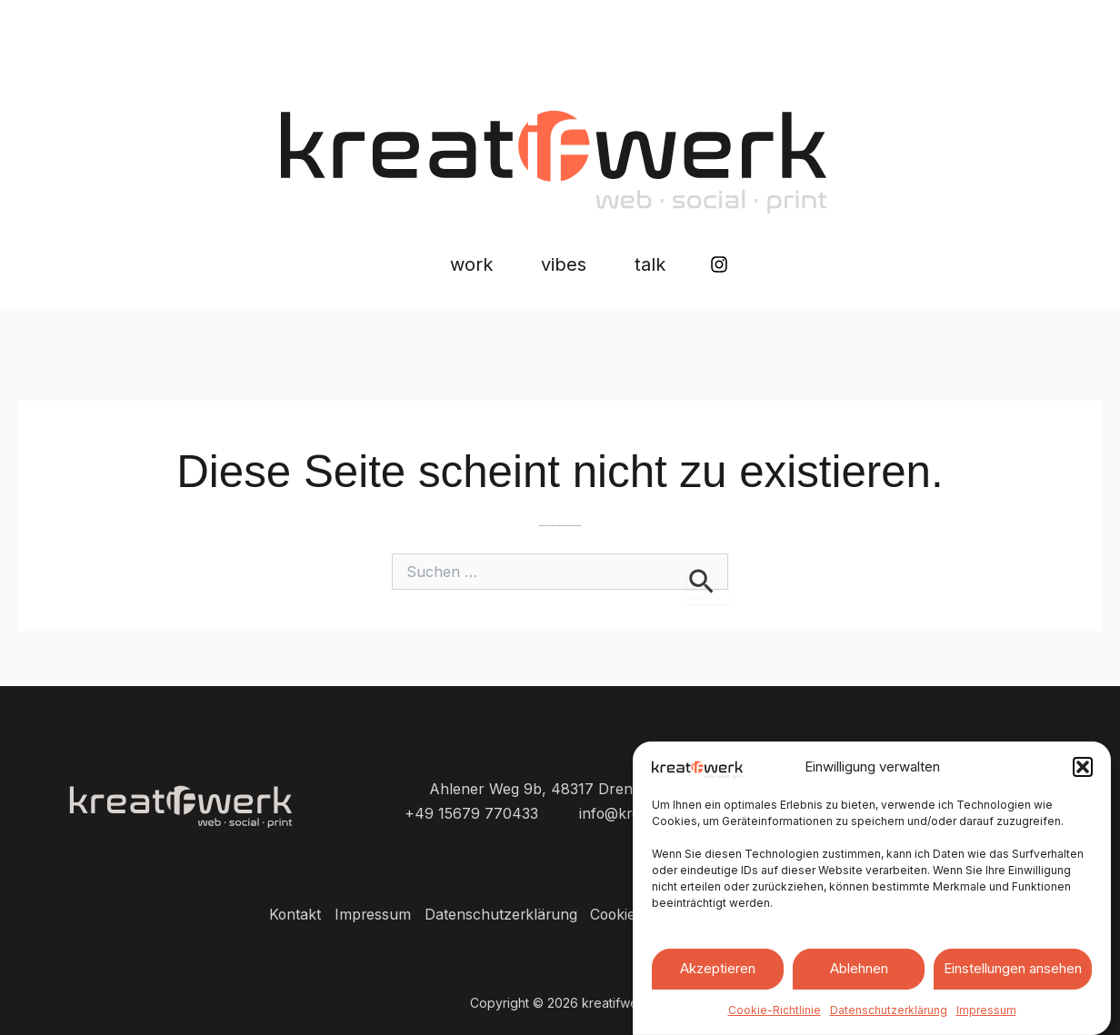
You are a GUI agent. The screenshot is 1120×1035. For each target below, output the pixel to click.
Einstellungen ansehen (1013, 968)
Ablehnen (859, 968)
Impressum (986, 1010)
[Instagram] (768, 265)
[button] (1083, 767)
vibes (563, 265)
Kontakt (288, 915)
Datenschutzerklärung (888, 1010)
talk (682, 265)
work (438, 265)
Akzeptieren (717, 968)
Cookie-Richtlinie (774, 1010)
